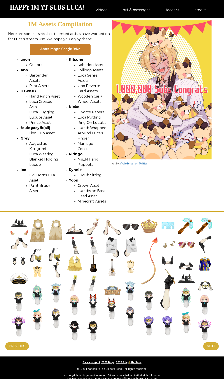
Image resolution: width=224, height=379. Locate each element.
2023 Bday (122, 362)
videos (101, 10)
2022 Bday (107, 362)
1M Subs (136, 362)
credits (200, 10)
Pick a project (91, 362)
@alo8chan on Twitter (133, 163)
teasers (172, 10)
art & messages (136, 10)
